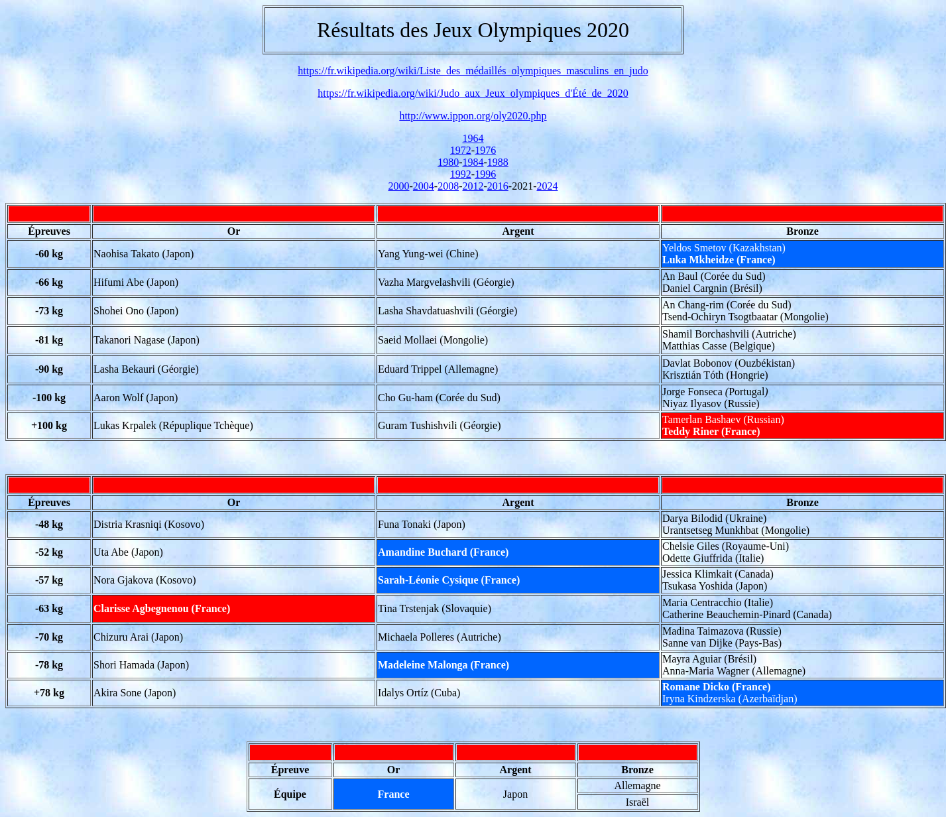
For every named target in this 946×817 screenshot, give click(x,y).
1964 (473, 138)
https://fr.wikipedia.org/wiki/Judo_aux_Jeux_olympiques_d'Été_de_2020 (473, 93)
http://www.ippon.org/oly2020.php (472, 115)
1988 (497, 162)
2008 (448, 186)
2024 (547, 186)
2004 (423, 186)
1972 (460, 150)
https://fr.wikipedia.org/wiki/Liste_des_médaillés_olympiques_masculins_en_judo (473, 70)
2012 (473, 186)
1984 (473, 162)
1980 (448, 162)
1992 (460, 174)
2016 (497, 186)
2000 (399, 186)
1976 (485, 150)
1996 (485, 174)
